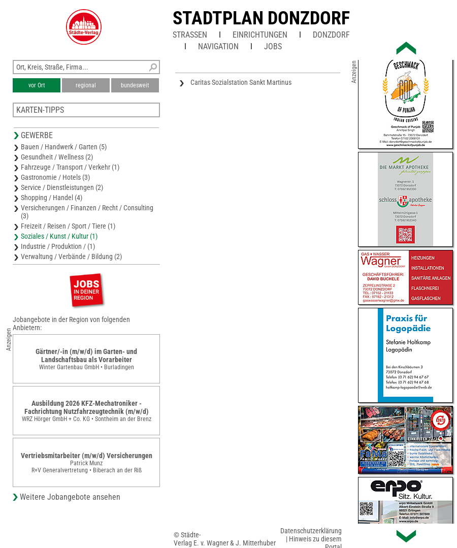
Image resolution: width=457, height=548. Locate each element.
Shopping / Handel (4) (51, 198)
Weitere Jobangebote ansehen (70, 497)
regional (86, 85)
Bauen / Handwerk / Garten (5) (64, 147)
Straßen (190, 35)
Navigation (218, 46)
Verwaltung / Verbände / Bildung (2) (71, 256)
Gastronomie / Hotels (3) (55, 177)
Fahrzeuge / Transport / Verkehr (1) (70, 167)
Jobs (273, 46)
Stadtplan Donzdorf (261, 18)
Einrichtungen (260, 35)
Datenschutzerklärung (311, 531)
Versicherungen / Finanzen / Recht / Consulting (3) (87, 212)
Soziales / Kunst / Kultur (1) (59, 236)
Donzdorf (331, 35)
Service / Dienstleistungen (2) (62, 187)
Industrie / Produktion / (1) (58, 246)
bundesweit (135, 85)
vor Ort (36, 85)
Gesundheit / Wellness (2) (57, 157)
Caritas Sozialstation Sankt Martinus (240, 82)
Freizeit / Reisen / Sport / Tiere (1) (68, 226)
